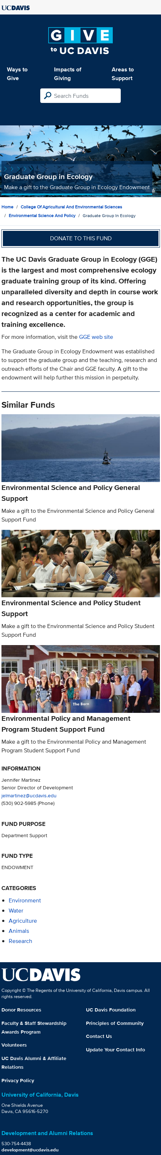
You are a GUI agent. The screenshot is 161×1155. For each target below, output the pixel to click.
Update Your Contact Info (115, 1049)
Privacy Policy (17, 1080)
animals (19, 931)
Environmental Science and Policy (42, 215)
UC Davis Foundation (111, 1009)
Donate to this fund (81, 238)
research (20, 941)
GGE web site (96, 337)
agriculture (23, 921)
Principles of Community (115, 1023)
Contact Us (99, 1036)
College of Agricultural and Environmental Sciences (71, 207)
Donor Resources (21, 1009)
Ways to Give (17, 73)
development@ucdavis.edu (30, 1149)
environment (25, 900)
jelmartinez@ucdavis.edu (29, 795)
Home (7, 207)
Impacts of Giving (67, 73)
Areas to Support (123, 73)
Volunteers (14, 1044)
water (16, 910)
